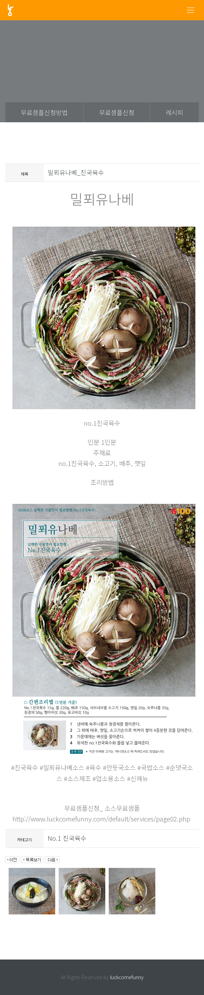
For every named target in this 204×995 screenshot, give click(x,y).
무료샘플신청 (116, 112)
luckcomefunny (127, 977)
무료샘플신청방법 (44, 112)
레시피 (174, 112)
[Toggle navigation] (190, 10)
